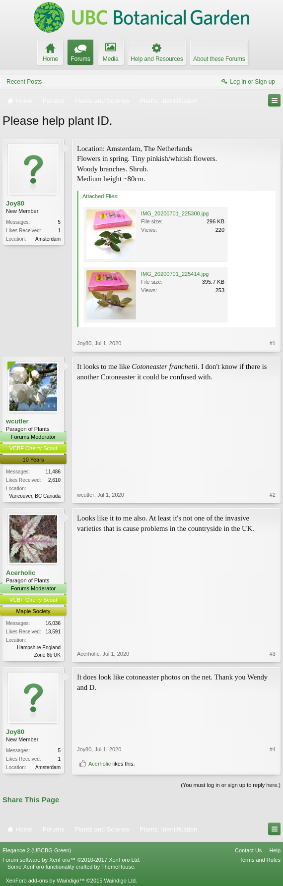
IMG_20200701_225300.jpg (175, 213)
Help (275, 850)
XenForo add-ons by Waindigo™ (44, 881)
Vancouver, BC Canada (35, 496)
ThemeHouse (117, 867)
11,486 (53, 471)
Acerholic (20, 572)
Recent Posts (24, 81)
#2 (273, 495)
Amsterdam (48, 239)
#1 (273, 343)
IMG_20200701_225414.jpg (175, 274)
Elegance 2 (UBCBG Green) (36, 850)
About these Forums (219, 58)
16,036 (53, 623)
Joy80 (15, 203)
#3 (273, 654)
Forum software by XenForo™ (71, 860)
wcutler (17, 421)
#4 (273, 749)
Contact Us (248, 850)
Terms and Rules (260, 860)
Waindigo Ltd (120, 881)
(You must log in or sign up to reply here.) (231, 785)
